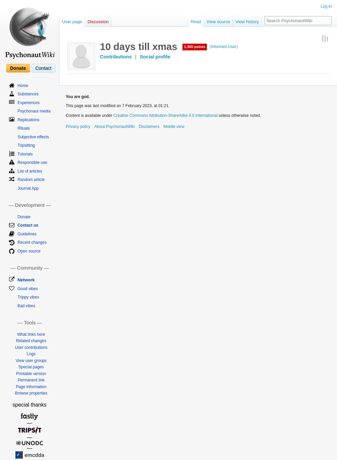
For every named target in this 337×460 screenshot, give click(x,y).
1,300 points (195, 47)
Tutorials (25, 154)
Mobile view (173, 126)
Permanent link (31, 380)
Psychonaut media (34, 111)
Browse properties (31, 393)
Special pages (31, 367)
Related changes (31, 340)
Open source (29, 251)
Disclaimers (148, 126)
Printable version (31, 373)
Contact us (27, 225)
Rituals (23, 128)
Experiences (28, 102)
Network (26, 279)
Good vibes (27, 288)
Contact (43, 68)
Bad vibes (26, 306)
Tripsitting (26, 145)
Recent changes (32, 242)
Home (22, 85)
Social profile (155, 56)
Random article (31, 179)
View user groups (31, 360)
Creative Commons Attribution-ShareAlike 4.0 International (165, 115)
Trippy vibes (28, 297)
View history (247, 21)
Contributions (116, 56)
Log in (326, 6)
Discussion (98, 21)
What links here (31, 334)
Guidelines (27, 234)
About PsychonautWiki (114, 126)
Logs (31, 354)
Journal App (28, 188)
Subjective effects (33, 137)
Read (196, 21)
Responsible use (32, 162)
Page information (31, 386)
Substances (28, 94)
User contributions (31, 347)
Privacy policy (78, 126)
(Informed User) (224, 46)
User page (72, 21)
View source (218, 21)
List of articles (29, 171)
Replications (28, 120)
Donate (18, 68)
